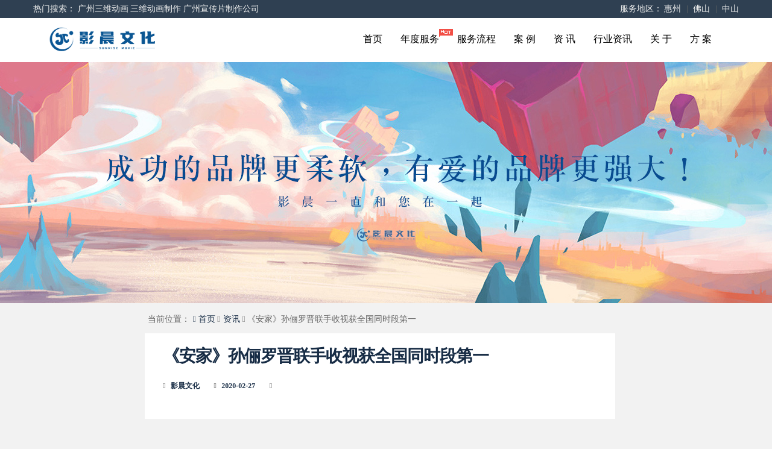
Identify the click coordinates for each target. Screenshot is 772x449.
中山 (730, 8)
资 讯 (564, 39)
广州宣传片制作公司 (221, 8)
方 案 (701, 39)
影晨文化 (185, 385)
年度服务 (424, 36)
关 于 (661, 39)
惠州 (672, 8)
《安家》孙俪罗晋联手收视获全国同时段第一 (326, 356)
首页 (372, 39)
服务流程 (476, 39)
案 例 (525, 39)
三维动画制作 (155, 8)
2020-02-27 (238, 385)
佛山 (701, 8)
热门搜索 (50, 8)
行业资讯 (612, 39)
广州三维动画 (103, 8)
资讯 (231, 319)
